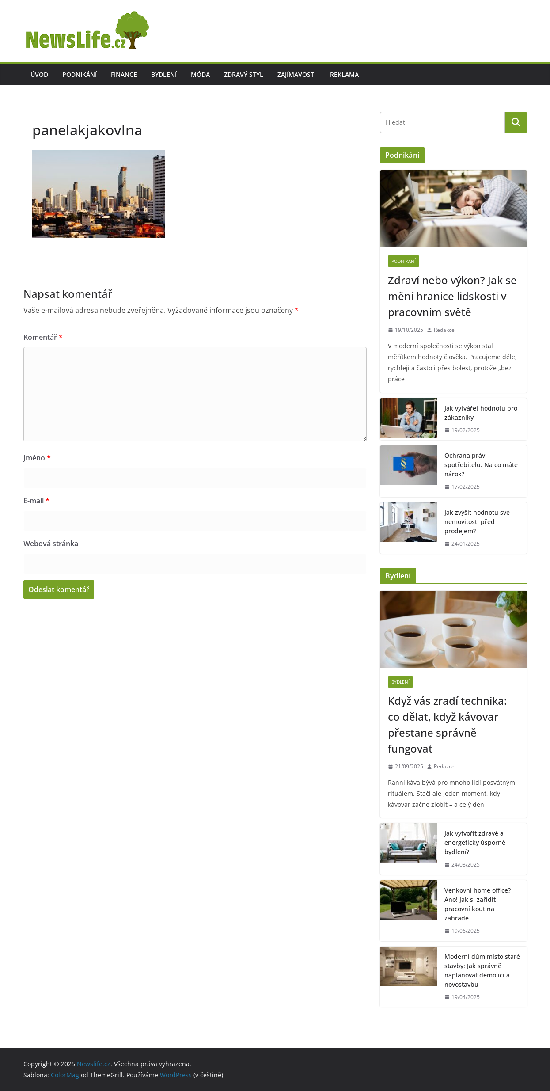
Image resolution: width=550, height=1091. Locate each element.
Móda (200, 74)
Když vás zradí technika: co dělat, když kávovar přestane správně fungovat (447, 724)
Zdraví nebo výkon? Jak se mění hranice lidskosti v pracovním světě (452, 296)
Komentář (43, 337)
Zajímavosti (296, 74)
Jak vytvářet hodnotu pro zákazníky (480, 413)
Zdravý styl (243, 74)
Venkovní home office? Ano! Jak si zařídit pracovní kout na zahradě (477, 904)
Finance (124, 74)
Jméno (37, 458)
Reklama (344, 74)
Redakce (444, 330)
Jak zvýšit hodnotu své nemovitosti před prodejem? (477, 521)
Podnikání (79, 74)
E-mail (36, 501)
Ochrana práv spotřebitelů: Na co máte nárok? (481, 464)
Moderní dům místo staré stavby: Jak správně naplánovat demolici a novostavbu (482, 970)
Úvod (39, 74)
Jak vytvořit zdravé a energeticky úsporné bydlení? (474, 842)
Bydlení (164, 74)
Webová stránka (50, 543)
